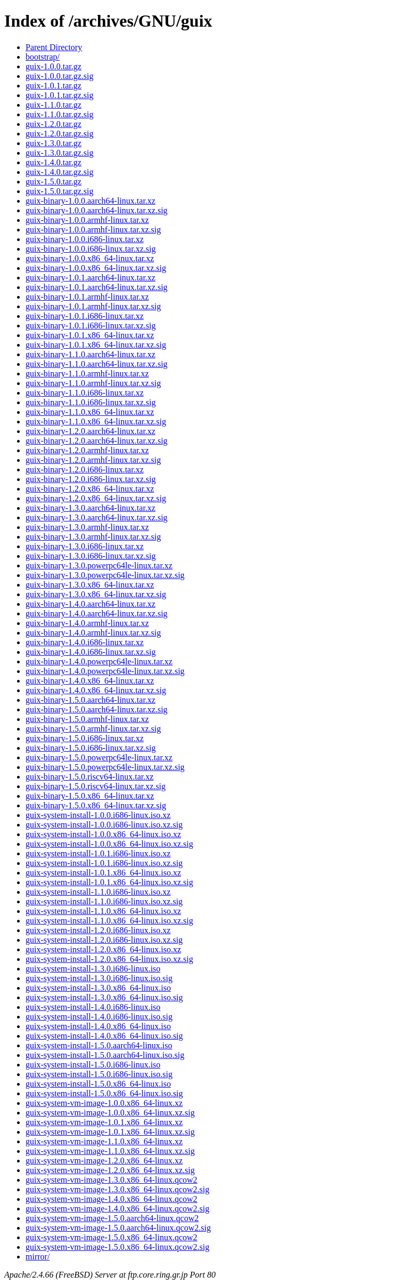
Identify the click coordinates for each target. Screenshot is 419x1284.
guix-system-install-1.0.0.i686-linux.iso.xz (98, 815)
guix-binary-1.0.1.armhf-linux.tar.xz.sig (93, 306)
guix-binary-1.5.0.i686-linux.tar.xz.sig (90, 747)
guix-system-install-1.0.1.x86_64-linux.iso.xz (103, 872)
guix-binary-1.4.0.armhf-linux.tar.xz (87, 623)
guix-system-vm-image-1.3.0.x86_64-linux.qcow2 (112, 1179)
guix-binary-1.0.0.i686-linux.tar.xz (85, 239)
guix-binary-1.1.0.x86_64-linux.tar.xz (90, 411)
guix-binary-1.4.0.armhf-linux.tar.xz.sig (93, 632)
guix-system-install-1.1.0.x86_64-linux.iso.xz (103, 911)
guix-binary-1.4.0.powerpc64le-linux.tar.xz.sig (105, 671)
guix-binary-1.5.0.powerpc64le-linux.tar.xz (99, 757)
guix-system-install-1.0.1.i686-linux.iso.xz (98, 853)
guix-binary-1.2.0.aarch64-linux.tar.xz (90, 431)
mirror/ (38, 1256)
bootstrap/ (43, 56)
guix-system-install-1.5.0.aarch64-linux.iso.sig (105, 1055)
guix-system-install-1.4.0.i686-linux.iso (93, 1007)
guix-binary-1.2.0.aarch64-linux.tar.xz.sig (97, 440)
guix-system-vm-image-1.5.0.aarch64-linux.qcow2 (112, 1218)
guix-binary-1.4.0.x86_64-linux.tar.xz (90, 680)
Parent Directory (54, 47)
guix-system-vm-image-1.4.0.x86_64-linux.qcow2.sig (117, 1208)
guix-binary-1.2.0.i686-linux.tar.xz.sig (90, 479)
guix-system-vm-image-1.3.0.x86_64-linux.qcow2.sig (117, 1189)
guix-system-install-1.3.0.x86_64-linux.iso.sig (104, 997)
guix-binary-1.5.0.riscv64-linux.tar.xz (89, 776)
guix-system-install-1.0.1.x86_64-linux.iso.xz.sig (109, 882)
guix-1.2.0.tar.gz (53, 124)
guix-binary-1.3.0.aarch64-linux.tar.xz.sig (97, 517)
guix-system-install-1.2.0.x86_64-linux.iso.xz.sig (109, 959)
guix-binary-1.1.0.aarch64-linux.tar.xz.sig (97, 363)
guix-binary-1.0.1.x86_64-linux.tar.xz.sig (96, 344)
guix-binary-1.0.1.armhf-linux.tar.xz (87, 296)
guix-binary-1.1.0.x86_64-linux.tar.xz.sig (96, 421)
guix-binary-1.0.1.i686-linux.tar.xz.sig (90, 325)
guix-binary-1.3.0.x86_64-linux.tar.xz (90, 584)
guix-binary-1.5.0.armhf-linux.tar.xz (87, 719)
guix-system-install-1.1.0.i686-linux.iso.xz (98, 891)
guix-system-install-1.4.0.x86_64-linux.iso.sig (104, 1035)
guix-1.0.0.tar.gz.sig (60, 76)
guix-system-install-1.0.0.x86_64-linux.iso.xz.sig (109, 843)
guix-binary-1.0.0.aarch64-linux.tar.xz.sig (97, 210)
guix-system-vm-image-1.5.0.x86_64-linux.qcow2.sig (117, 1246)
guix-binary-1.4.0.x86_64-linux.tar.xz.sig (96, 690)
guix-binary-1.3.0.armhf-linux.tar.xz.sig (93, 536)
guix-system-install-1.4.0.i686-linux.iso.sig (99, 1016)
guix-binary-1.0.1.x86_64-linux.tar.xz (90, 335)
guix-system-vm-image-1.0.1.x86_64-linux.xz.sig (110, 1131)
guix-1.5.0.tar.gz (53, 181)
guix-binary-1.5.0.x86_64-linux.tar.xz (90, 795)
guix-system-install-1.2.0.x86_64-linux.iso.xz (103, 949)
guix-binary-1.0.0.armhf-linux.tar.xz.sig (93, 229)
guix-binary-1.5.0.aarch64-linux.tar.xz (90, 699)
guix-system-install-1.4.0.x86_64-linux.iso (98, 1026)
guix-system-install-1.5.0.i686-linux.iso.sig (99, 1074)
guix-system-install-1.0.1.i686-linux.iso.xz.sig (104, 863)
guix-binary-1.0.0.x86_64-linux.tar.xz (90, 258)
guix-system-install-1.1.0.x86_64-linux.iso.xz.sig (109, 920)
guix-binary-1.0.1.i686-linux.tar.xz (85, 315)
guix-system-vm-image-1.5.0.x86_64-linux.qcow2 (112, 1237)
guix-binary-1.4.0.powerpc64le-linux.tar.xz (99, 661)
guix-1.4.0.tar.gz (53, 162)
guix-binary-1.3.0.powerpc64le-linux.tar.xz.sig (105, 575)
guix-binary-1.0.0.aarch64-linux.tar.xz (90, 200)
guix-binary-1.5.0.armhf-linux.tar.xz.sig (93, 728)
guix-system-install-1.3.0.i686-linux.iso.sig (99, 978)
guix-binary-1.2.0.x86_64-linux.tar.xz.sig (96, 498)
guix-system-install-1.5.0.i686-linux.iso (93, 1064)
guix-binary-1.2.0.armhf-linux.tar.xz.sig (93, 459)
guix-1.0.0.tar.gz (53, 66)
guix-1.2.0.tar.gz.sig (60, 133)
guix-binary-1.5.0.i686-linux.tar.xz (85, 738)
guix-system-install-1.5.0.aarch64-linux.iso (99, 1045)
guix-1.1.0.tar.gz (53, 104)
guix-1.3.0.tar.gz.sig (60, 152)
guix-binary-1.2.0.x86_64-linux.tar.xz (90, 488)
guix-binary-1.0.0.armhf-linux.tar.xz (87, 219)
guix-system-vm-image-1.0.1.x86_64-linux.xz (104, 1122)
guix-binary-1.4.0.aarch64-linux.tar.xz (90, 603)
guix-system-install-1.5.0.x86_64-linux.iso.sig (104, 1093)
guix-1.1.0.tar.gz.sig (60, 114)
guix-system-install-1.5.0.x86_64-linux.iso (98, 1083)
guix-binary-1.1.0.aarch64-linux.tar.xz (90, 354)
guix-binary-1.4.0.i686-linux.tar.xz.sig (90, 651)
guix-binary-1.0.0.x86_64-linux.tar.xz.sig (96, 267)
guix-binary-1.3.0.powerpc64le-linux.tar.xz (99, 565)
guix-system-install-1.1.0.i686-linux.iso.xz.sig (104, 901)
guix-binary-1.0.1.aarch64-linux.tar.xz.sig (97, 287)
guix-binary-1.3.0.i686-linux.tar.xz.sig (90, 555)
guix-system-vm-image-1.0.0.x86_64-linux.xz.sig (110, 1112)
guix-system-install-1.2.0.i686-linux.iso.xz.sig (104, 939)
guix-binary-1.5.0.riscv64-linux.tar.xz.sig (96, 786)
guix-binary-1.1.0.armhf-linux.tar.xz (87, 373)
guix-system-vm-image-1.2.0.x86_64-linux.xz (104, 1160)
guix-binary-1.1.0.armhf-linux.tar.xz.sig (93, 383)
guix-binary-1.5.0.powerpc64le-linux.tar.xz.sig (105, 767)
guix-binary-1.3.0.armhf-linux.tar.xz (87, 527)
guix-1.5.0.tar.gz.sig (60, 191)
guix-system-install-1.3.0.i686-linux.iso (93, 968)
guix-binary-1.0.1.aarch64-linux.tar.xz (90, 277)
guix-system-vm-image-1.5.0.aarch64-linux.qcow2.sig (118, 1227)
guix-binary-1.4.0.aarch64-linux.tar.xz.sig (97, 613)
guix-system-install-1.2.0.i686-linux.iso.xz (98, 930)
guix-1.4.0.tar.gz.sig (60, 171)
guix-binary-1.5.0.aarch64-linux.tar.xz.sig (97, 709)
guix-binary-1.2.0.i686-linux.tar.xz (85, 469)
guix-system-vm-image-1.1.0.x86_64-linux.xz (104, 1141)
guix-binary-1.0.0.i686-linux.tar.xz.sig (90, 248)
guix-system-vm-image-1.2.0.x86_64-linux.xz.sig (110, 1170)
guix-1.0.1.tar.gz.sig (60, 95)
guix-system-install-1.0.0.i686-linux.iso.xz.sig (104, 824)
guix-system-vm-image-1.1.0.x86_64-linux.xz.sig (110, 1150)
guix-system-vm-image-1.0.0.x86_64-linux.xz (104, 1103)
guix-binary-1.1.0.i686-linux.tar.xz (85, 392)
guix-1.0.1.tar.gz (53, 85)
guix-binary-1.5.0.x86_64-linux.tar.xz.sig (96, 805)
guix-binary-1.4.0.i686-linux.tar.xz (85, 642)
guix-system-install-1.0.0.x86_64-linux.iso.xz (103, 834)
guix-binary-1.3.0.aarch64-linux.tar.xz (90, 507)
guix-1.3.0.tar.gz (53, 143)
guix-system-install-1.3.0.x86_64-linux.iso (98, 987)
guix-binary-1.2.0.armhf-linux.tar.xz (87, 450)
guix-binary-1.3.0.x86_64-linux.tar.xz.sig (96, 594)
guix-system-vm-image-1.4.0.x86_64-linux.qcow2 (112, 1198)
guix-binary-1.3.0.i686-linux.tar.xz (85, 546)
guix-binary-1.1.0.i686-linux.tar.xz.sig (90, 402)
